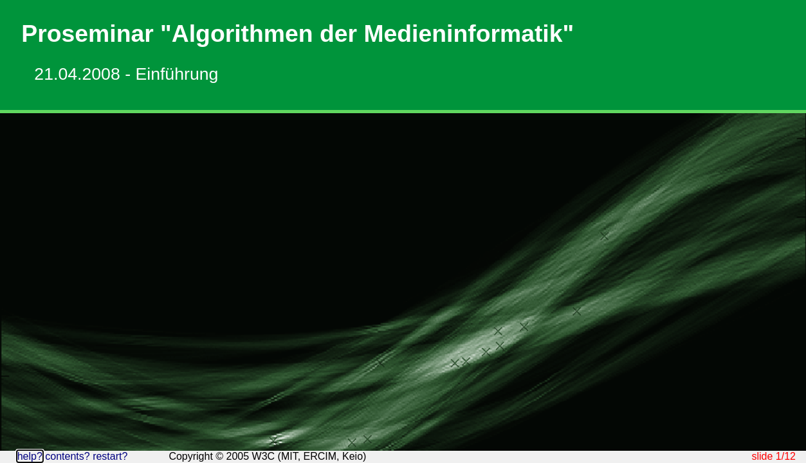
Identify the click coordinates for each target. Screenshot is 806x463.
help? (29, 456)
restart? (110, 456)
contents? (67, 456)
